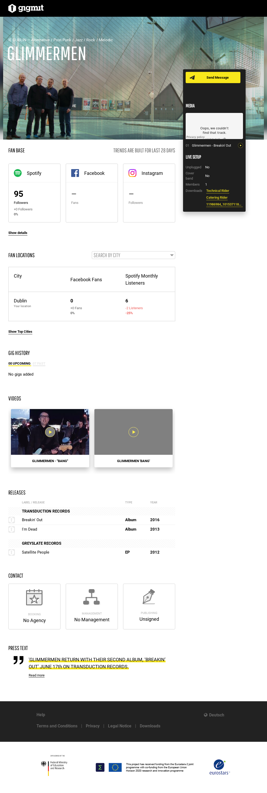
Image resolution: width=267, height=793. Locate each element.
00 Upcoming (19, 363)
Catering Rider (217, 197)
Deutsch (216, 714)
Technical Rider (217, 191)
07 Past (39, 363)
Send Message (218, 77)
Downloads (150, 725)
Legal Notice (119, 725)
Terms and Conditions (57, 725)
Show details (17, 233)
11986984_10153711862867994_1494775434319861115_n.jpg (224, 204)
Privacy (93, 725)
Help (41, 714)
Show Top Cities (20, 332)
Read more (37, 675)
